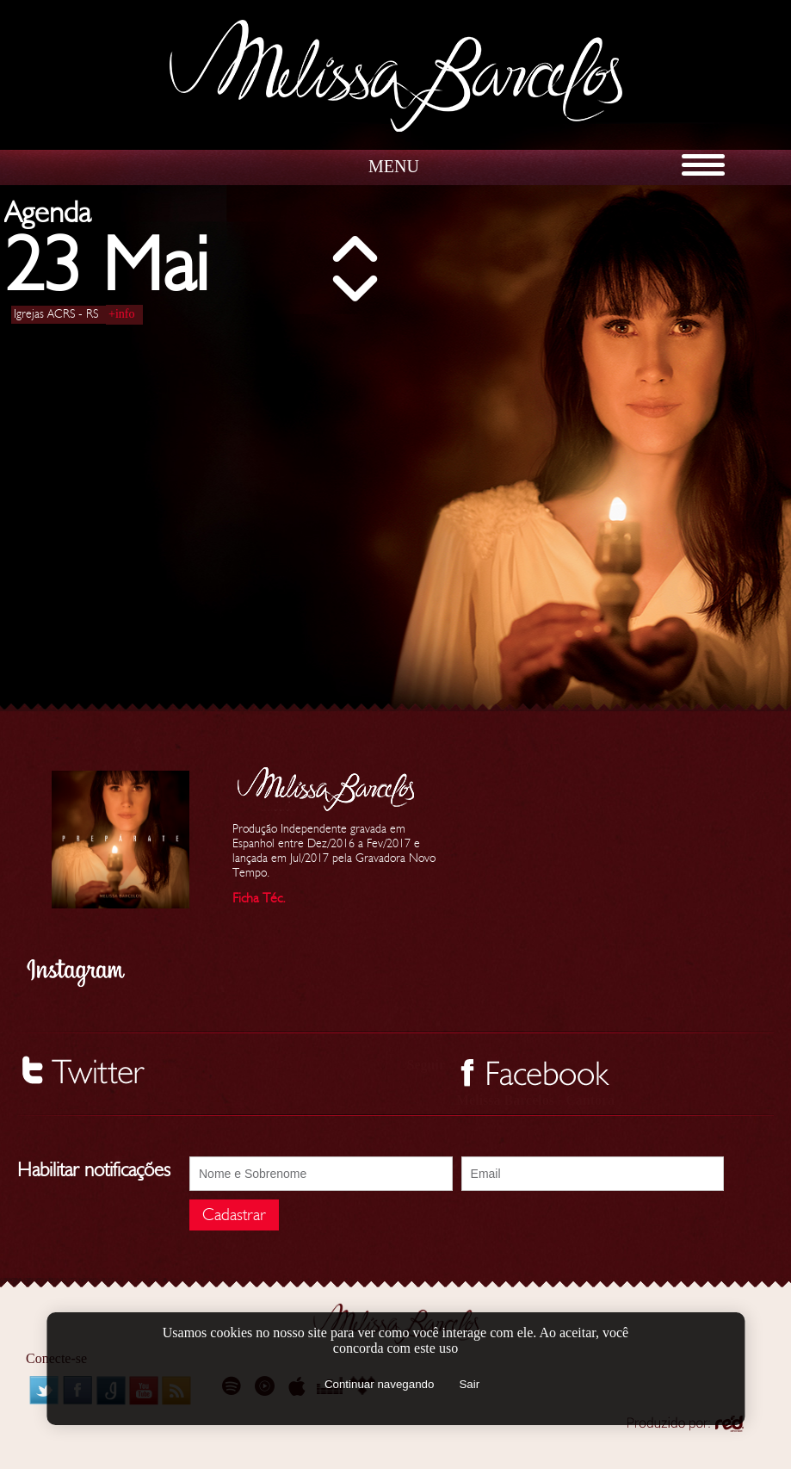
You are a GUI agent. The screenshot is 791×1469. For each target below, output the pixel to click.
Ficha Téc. (259, 898)
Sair (469, 1384)
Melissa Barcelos (396, 76)
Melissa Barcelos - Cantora (535, 1100)
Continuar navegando (379, 1384)
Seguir (426, 1064)
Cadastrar (234, 1215)
